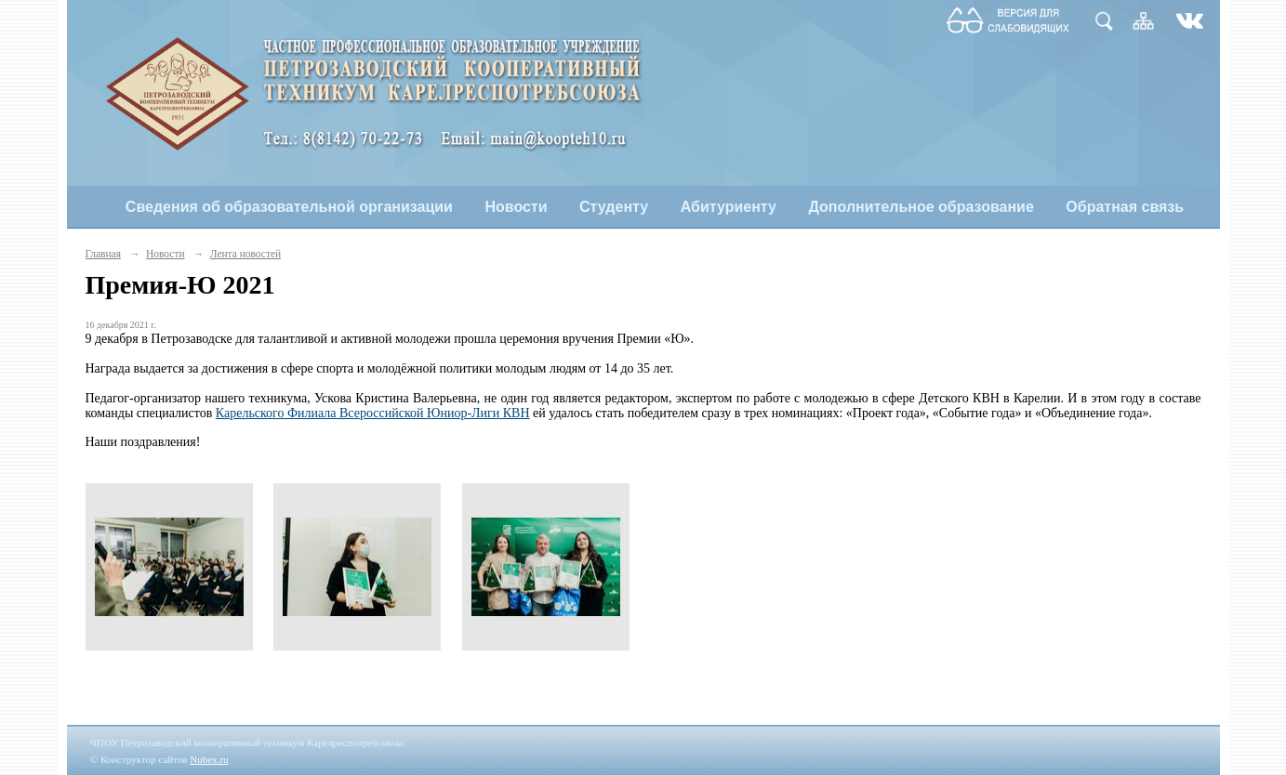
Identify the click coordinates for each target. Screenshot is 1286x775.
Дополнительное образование (920, 207)
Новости (515, 207)
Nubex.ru (209, 759)
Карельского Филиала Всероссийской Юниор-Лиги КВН (373, 413)
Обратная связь (1125, 207)
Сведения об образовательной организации (289, 207)
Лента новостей (245, 253)
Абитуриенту (728, 207)
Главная (103, 253)
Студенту (613, 207)
